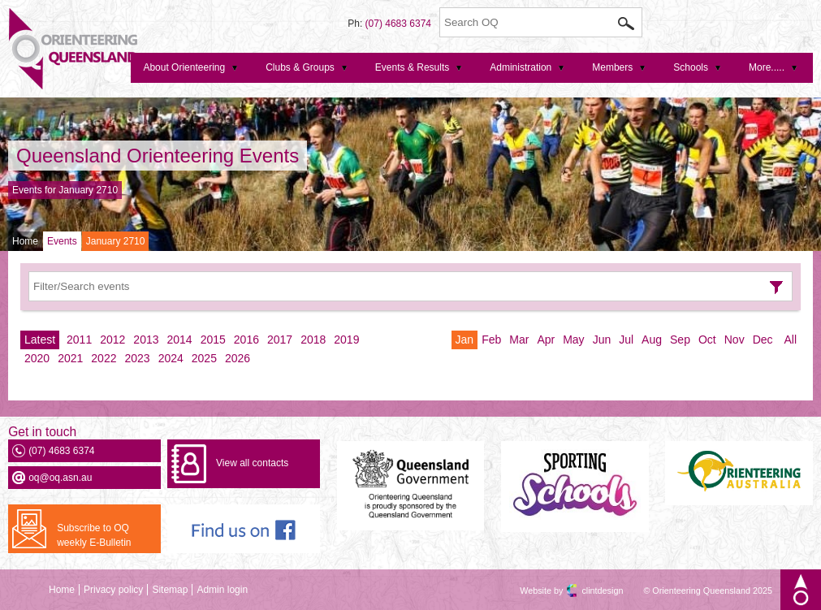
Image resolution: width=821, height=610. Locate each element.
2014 (179, 339)
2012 (112, 339)
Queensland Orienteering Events (157, 156)
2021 (70, 358)
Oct (707, 339)
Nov (734, 339)
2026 (237, 358)
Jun (602, 339)
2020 (37, 358)
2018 (313, 339)
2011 (79, 339)
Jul (626, 339)
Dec (763, 339)
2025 (204, 358)
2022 (103, 358)
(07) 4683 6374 (398, 23)
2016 (246, 339)
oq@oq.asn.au (60, 477)
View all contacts (252, 463)
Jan (465, 339)
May (573, 339)
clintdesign (587, 590)
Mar (519, 339)
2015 (213, 339)
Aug (652, 339)
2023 (136, 358)
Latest (39, 339)
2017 (279, 339)
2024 (171, 358)
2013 (145, 339)
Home (25, 241)
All (790, 339)
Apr (546, 339)
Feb (491, 339)
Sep (680, 339)
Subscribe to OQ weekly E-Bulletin (94, 535)
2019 (346, 339)
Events (62, 241)
